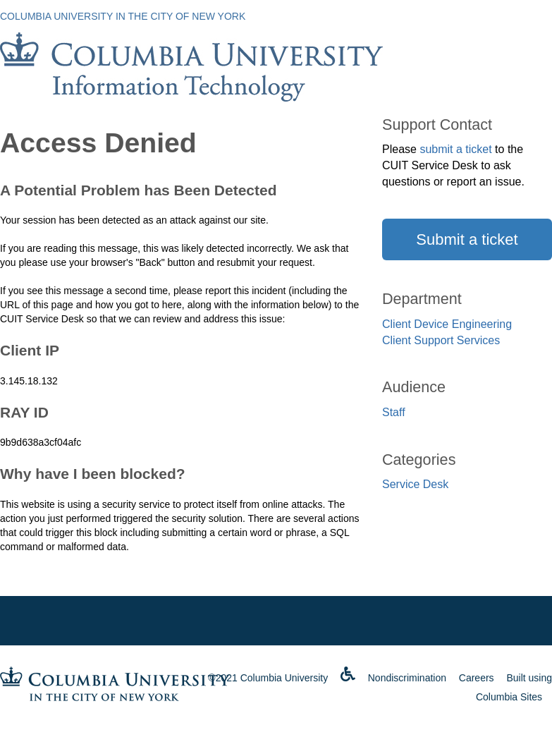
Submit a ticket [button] (466, 239)
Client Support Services (441, 340)
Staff (393, 412)
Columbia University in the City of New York (122, 16)
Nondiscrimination (407, 677)
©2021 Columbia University (268, 677)
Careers (476, 677)
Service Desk (415, 484)
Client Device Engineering (447, 324)
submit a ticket (455, 149)
